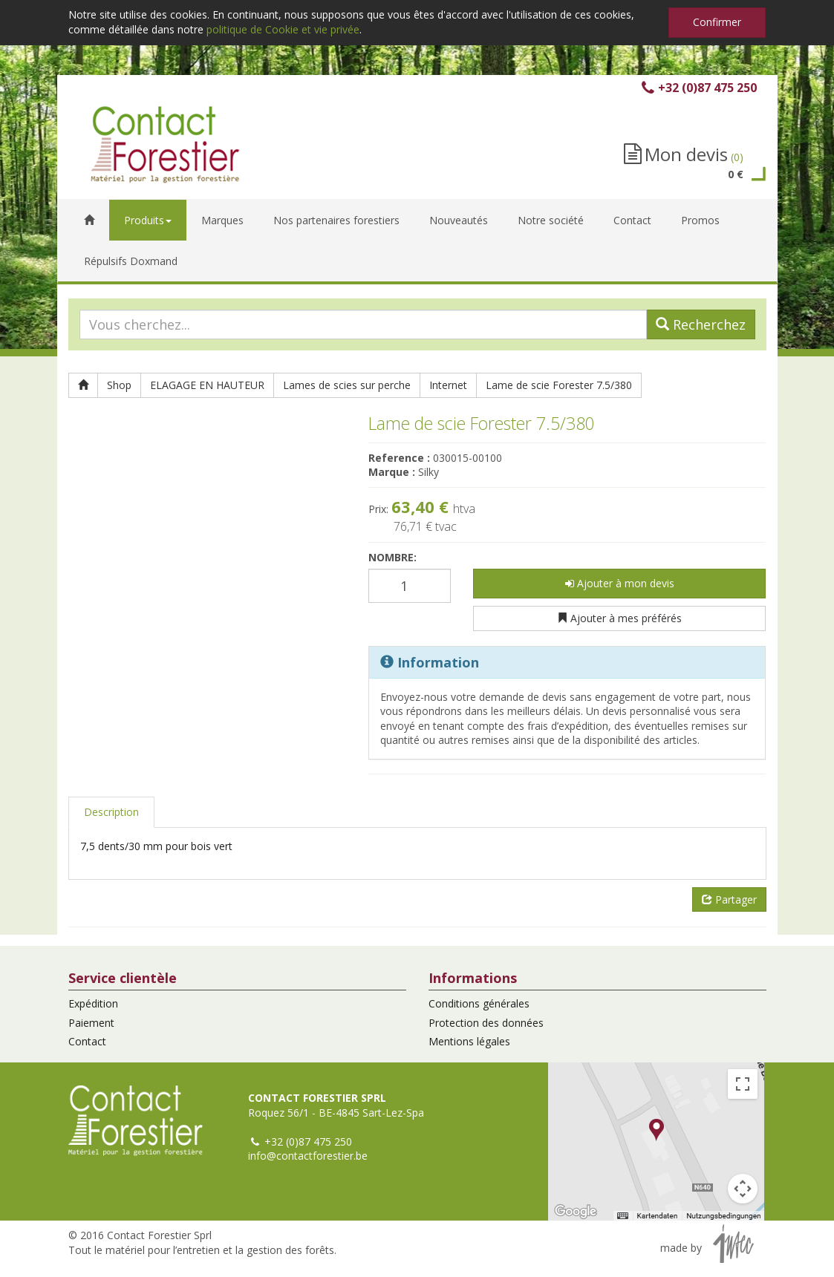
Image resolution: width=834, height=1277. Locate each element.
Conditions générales (479, 1003)
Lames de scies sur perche (347, 385)
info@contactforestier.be (308, 1156)
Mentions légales (469, 1041)
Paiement (91, 1023)
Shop (119, 385)
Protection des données (486, 1023)
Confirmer (717, 22)
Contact (87, 1041)
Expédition (93, 1003)
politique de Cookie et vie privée (282, 29)
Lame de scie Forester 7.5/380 (559, 385)
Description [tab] (111, 812)
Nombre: (392, 557)
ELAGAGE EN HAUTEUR (207, 385)
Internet (448, 385)
